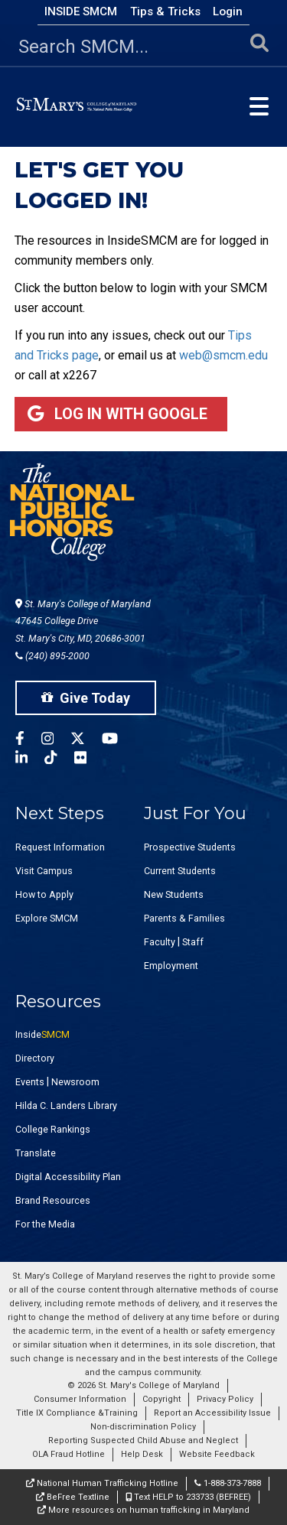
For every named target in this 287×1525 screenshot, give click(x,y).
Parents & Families (184, 918)
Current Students (180, 870)
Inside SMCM (80, 11)
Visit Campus (44, 870)
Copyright (161, 1399)
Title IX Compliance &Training (77, 1413)
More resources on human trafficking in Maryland (143, 1510)
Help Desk (142, 1454)
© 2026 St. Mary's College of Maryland (143, 1385)
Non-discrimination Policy (143, 1427)
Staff (193, 942)
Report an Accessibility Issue (212, 1413)
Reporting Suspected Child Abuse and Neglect (143, 1440)
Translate (35, 1153)
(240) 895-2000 (52, 656)
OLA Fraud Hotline (68, 1454)
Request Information (60, 847)
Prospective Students (190, 847)
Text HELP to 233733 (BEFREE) (188, 1497)
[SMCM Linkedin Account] (29, 759)
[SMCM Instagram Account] (55, 740)
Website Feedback (217, 1454)
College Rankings (52, 1129)
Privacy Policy (225, 1399)
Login (228, 11)
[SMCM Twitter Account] (86, 740)
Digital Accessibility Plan (68, 1176)
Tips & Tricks (165, 11)
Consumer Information (80, 1399)
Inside (42, 1034)
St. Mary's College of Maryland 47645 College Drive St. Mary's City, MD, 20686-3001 (83, 621)
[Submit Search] (259, 47)
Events (29, 1082)
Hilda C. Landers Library (66, 1105)
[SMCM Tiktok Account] (58, 759)
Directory (34, 1058)
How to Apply (44, 894)
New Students (174, 894)
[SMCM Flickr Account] (88, 759)
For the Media (45, 1224)
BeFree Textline (72, 1497)
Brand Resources (52, 1200)
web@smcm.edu (223, 355)
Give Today (85, 698)
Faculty (159, 942)
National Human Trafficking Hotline (102, 1483)
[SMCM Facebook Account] (28, 740)
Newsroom (75, 1082)
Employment (171, 965)
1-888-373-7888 (227, 1483)
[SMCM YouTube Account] (118, 740)
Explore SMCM (46, 918)
